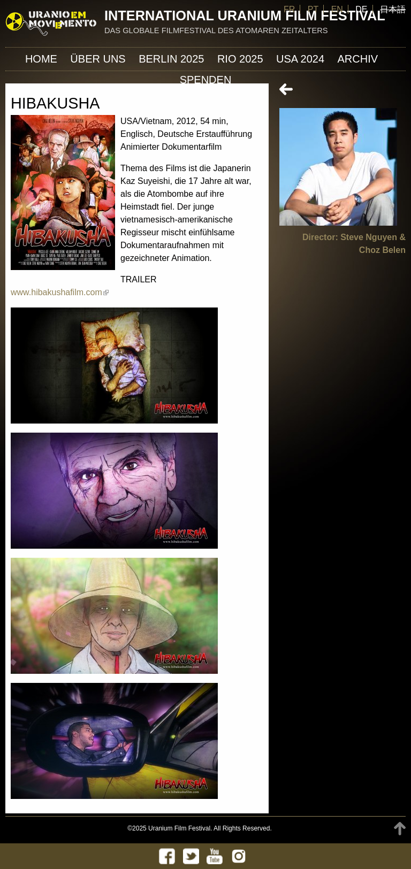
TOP (400, 828)
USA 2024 (300, 59)
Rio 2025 (240, 59)
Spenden (206, 80)
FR (289, 9)
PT (313, 9)
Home (41, 59)
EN (337, 9)
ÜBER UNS (97, 59)
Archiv (358, 59)
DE (361, 9)
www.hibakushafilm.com (60, 292)
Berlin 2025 (171, 59)
